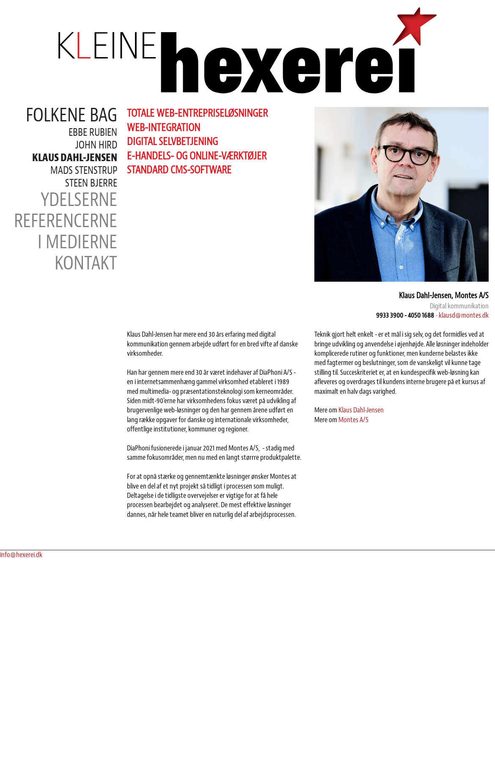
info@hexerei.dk (21, 555)
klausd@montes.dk (464, 315)
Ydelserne (79, 200)
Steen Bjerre (91, 183)
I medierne (77, 242)
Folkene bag (71, 115)
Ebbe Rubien (93, 132)
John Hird (96, 145)
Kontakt (86, 263)
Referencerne (65, 221)
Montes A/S (353, 420)
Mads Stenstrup (83, 170)
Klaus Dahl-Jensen (361, 410)
